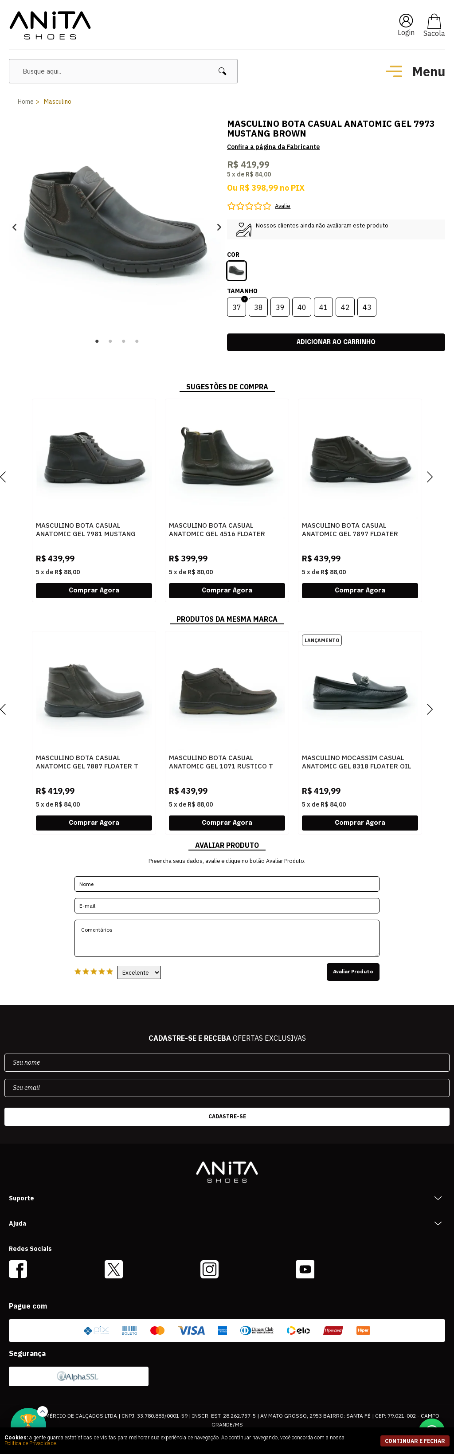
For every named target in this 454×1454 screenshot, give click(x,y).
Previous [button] (14, 226)
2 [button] (110, 341)
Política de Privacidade (30, 1443)
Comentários (227, 938)
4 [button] (137, 341)
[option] (117, 227)
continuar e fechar (415, 1441)
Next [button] (219, 226)
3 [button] (123, 341)
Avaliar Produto (353, 972)
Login (406, 32)
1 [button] (97, 341)
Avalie (282, 206)
